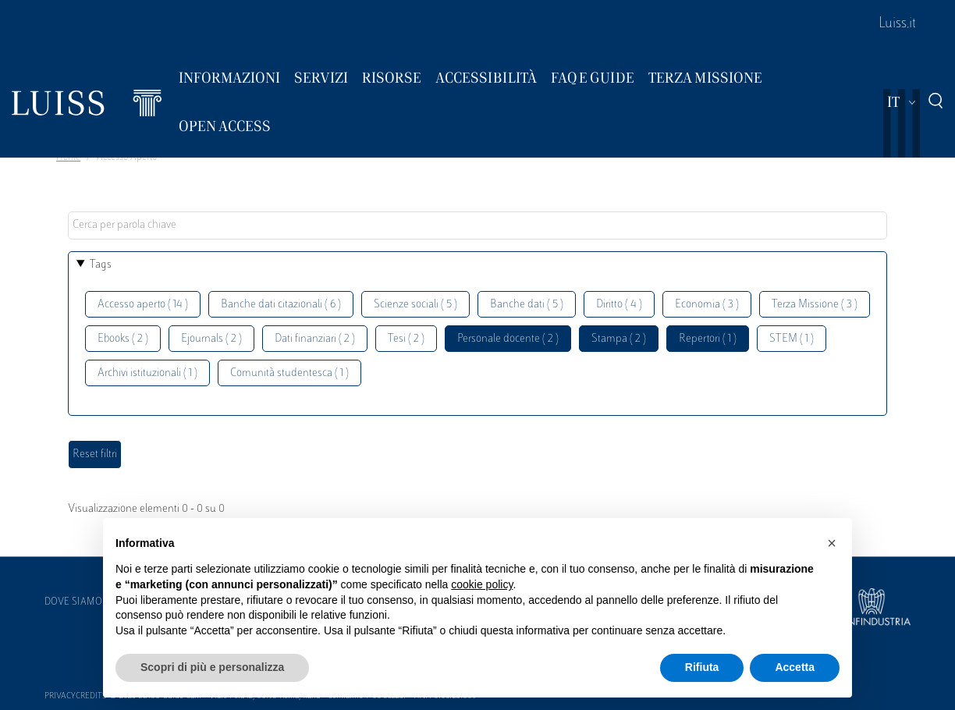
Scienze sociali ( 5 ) (415, 305)
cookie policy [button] (482, 584)
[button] (831, 543)
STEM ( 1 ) (791, 339)
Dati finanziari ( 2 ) (315, 339)
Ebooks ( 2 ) (123, 339)
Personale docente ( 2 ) (508, 339)
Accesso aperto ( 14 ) (143, 305)
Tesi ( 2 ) (406, 339)
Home (68, 157)
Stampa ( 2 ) (618, 339)
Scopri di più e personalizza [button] (212, 667)
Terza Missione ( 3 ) (814, 305)
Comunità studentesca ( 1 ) (289, 373)
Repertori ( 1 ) (708, 339)
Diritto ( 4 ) (619, 305)
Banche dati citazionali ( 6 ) (281, 305)
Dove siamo (73, 602)
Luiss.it (897, 24)
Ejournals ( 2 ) (211, 339)
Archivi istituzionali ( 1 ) (147, 373)
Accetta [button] (795, 667)
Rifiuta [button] (702, 667)
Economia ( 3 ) (707, 305)
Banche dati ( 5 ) (526, 305)
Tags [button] (101, 265)
